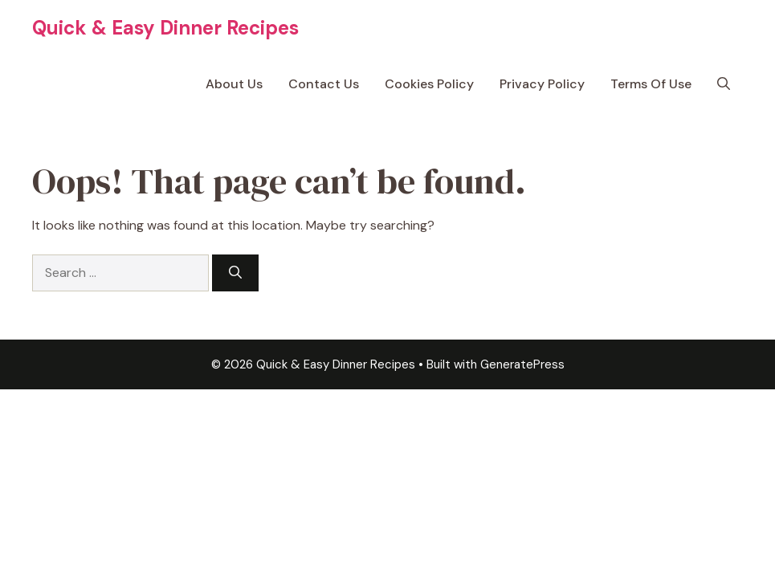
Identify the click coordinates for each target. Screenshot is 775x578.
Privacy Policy (542, 83)
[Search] (235, 272)
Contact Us (323, 83)
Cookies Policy (429, 83)
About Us (234, 83)
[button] (723, 84)
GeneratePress (522, 364)
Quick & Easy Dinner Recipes (165, 27)
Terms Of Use (650, 83)
